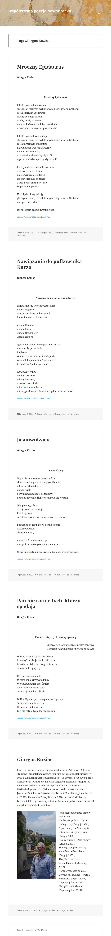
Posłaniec (21, 235)
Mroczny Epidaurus (40, 66)
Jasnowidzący (33, 439)
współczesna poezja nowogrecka (40, 10)
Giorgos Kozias (46, 232)
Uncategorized (61, 232)
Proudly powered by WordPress (32, 930)
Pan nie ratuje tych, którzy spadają (48, 603)
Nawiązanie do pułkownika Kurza (49, 264)
